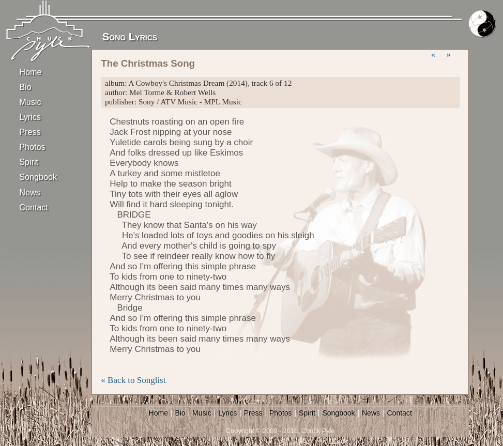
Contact (33, 207)
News (29, 192)
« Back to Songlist (133, 380)
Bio (25, 86)
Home (30, 71)
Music (30, 101)
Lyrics (30, 116)
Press (29, 131)
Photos (32, 146)
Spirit (28, 161)
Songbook (37, 176)
